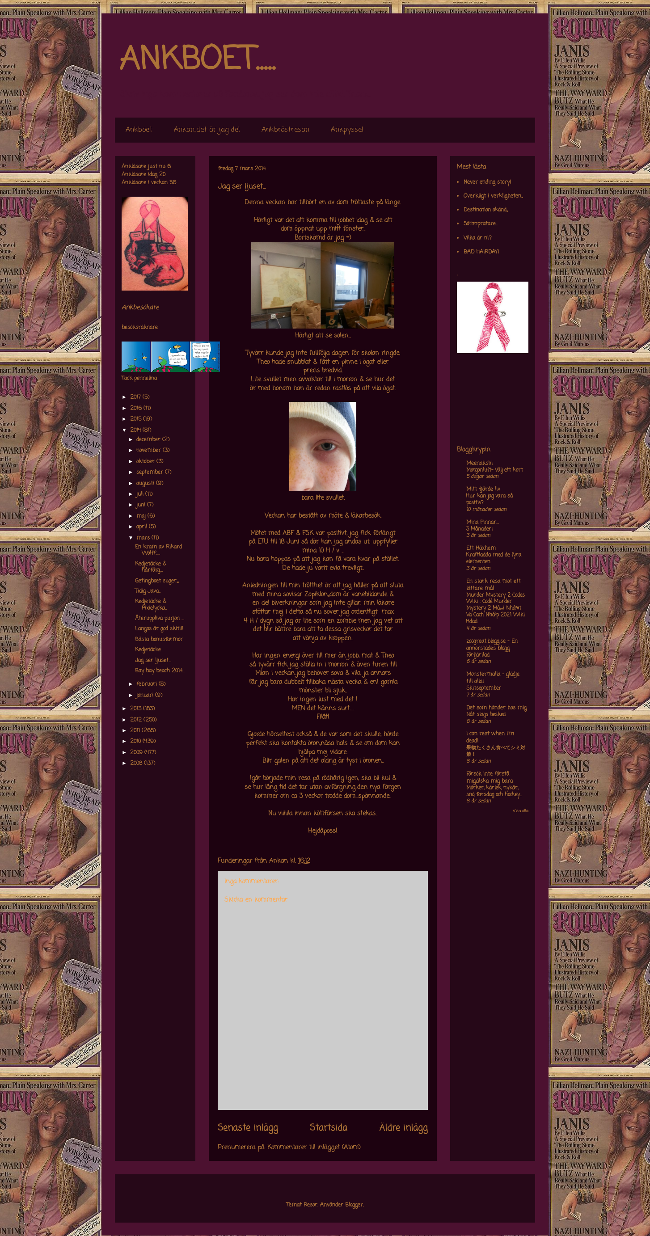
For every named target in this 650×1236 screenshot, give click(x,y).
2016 (137, 409)
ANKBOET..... (197, 60)
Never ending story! (487, 182)
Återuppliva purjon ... (159, 619)
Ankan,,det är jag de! (207, 130)
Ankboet (139, 130)
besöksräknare (140, 328)
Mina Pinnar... (482, 523)
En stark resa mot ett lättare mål (493, 585)
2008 (137, 763)
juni (141, 505)
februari (147, 684)
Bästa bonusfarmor (159, 640)
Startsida (328, 1128)
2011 (136, 731)
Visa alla (520, 811)
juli (140, 494)
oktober (146, 462)
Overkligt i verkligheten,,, (493, 196)
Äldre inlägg (403, 1128)
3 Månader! (479, 529)
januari (145, 696)
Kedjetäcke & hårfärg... (150, 567)
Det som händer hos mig (496, 708)
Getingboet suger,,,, (156, 581)
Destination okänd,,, (486, 210)
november (149, 451)
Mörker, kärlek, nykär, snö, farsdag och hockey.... (493, 791)
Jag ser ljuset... (153, 661)
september (150, 472)
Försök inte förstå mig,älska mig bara (489, 777)
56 (172, 183)
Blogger (354, 1205)
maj (142, 516)
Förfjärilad (478, 655)
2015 (136, 419)
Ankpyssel (347, 130)
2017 (136, 397)
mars (144, 538)
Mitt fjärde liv (483, 489)
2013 (136, 709)
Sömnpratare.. (481, 224)
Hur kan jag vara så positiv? (489, 499)
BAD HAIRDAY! (481, 252)
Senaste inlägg (248, 1128)
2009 (137, 753)
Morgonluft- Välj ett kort (494, 470)
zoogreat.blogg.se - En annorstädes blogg (492, 645)
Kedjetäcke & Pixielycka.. (151, 605)
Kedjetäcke (148, 650)
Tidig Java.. (147, 591)
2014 (136, 430)
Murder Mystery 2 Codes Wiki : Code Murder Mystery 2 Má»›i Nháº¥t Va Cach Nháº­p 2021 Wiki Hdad (495, 608)
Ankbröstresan (285, 130)
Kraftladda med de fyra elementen (493, 558)
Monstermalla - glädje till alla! (492, 678)
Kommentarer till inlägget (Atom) (314, 1147)
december (149, 440)
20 (162, 175)
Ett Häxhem (481, 548)
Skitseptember (483, 688)
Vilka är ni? (478, 238)
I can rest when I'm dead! (490, 737)
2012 (137, 720)
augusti (146, 484)
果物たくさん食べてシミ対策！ (495, 751)
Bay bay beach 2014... (160, 671)
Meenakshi (479, 464)
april (142, 527)
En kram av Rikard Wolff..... (158, 550)
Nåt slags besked (486, 715)
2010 (136, 742)
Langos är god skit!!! (159, 629)
